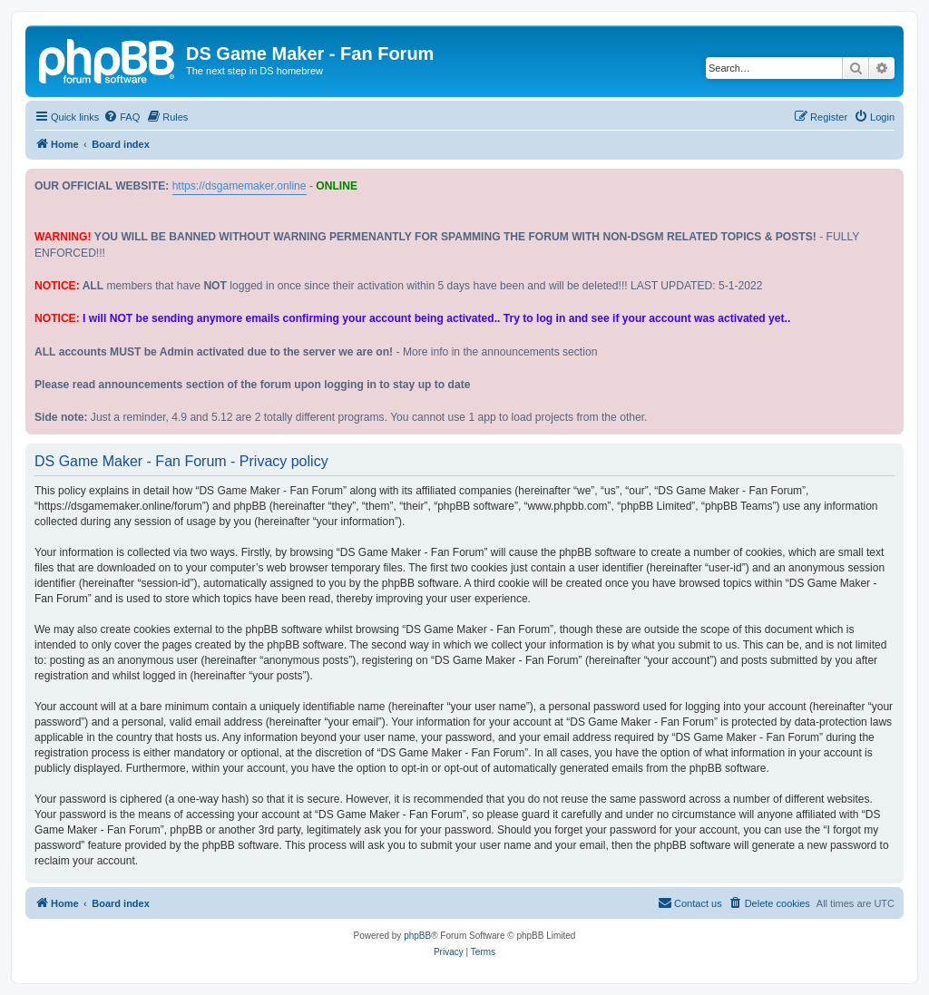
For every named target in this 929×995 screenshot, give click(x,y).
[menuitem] (121, 117)
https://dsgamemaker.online (239, 186)
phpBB (417, 936)
